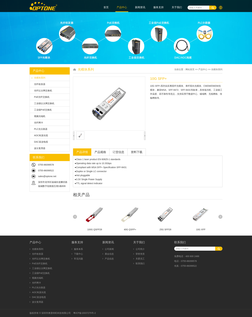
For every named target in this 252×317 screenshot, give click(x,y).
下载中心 (77, 254)
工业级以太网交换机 (42, 103)
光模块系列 (38, 77)
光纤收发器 (38, 84)
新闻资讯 (140, 7)
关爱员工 (139, 258)
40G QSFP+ (130, 229)
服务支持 (158, 7)
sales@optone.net (47, 176)
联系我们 (139, 263)
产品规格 (100, 152)
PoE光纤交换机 (40, 97)
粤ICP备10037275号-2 (84, 313)
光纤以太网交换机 (41, 90)
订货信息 (118, 152)
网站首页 (189, 69)
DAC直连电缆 (39, 142)
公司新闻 (108, 249)
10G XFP (200, 229)
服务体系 (77, 249)
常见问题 (77, 258)
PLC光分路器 (39, 129)
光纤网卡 (37, 122)
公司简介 (139, 249)
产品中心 (122, 7)
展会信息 (108, 254)
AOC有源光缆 (39, 135)
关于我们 (177, 7)
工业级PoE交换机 (41, 109)
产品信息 (108, 258)
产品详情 (82, 152)
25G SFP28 (165, 229)
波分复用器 (38, 148)
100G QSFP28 (94, 229)
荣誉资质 (139, 254)
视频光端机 (38, 116)
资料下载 (136, 152)
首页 (106, 7)
